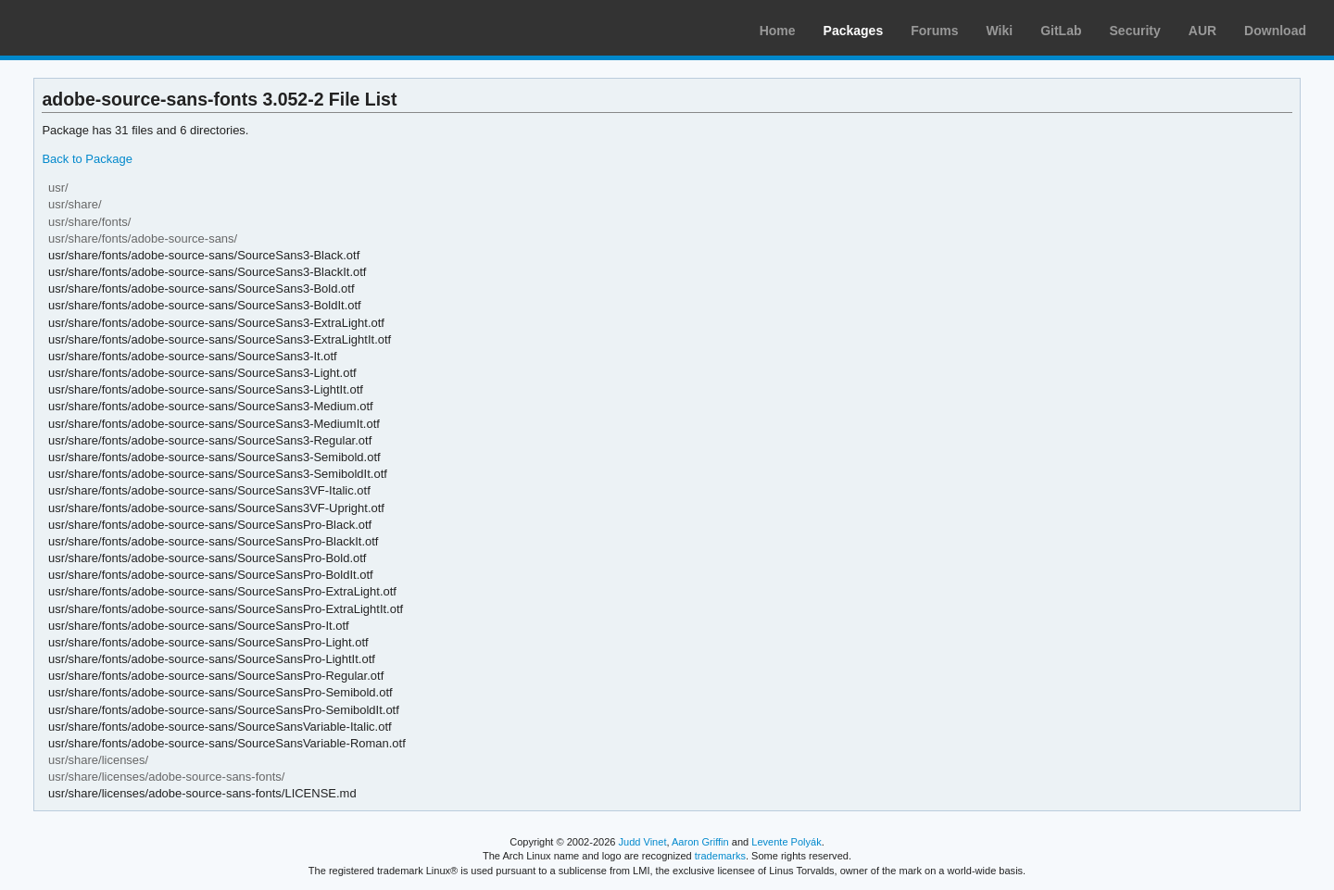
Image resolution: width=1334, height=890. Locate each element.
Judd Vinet (643, 841)
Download (1275, 30)
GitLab (1060, 30)
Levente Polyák (786, 841)
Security (1135, 30)
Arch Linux (102, 27)
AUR (1202, 30)
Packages (854, 30)
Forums (934, 30)
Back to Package (87, 159)
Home (778, 30)
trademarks (720, 855)
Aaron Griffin (700, 841)
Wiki (1000, 30)
